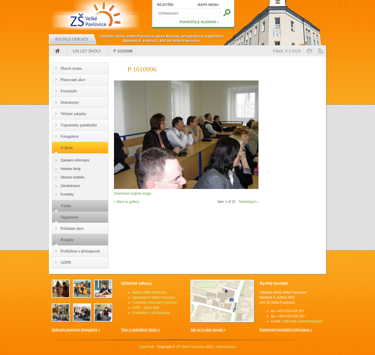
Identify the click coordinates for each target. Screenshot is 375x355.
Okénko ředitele (72, 177)
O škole (67, 148)
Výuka (66, 206)
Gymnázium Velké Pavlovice (153, 297)
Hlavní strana (71, 68)
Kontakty (67, 194)
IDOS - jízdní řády (145, 308)
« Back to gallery (126, 202)
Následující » (248, 202)
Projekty (67, 240)
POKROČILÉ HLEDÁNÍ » (199, 22)
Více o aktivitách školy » (140, 330)
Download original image (132, 193)
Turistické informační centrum (154, 303)
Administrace (226, 347)
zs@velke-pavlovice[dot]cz (302, 321)
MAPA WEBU (208, 5)
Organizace (69, 217)
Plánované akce (73, 80)
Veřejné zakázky (74, 114)
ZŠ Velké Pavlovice (190, 347)
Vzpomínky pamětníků (79, 125)
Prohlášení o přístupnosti (80, 251)
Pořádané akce (72, 228)
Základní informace (75, 160)
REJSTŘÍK (165, 5)
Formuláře (69, 91)
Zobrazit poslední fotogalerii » (76, 330)
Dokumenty (70, 102)
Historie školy (71, 169)
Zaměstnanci (70, 186)
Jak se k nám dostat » (207, 330)
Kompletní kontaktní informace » (286, 330)
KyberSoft (146, 347)
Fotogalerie (70, 136)
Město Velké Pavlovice (149, 292)
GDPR (66, 262)
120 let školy (86, 51)
